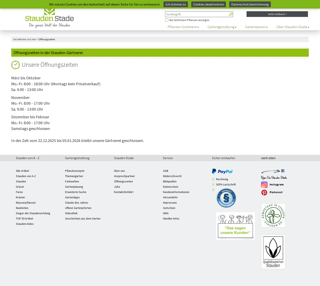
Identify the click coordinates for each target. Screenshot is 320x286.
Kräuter (20, 197)
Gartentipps (72, 197)
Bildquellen (170, 181)
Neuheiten (22, 208)
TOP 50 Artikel (24, 218)
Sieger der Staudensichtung (33, 213)
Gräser (20, 186)
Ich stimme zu (176, 4)
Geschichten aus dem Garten (82, 218)
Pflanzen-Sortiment (183, 27)
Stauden (21, 181)
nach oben (268, 158)
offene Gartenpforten (78, 208)
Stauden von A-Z (26, 176)
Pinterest (272, 192)
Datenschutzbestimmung (250, 4)
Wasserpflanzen (26, 202)
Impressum (170, 202)
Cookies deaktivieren (208, 4)
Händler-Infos (171, 218)
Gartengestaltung (222, 27)
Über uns (119, 171)
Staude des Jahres (76, 202)
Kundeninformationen (176, 192)
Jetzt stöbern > (277, 14)
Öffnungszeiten (123, 181)
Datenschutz (170, 186)
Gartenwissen (256, 27)
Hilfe (166, 213)
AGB (165, 171)
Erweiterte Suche (75, 192)
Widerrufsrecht (172, 176)
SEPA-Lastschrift (226, 184)
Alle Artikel (22, 171)
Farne (19, 192)
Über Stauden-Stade (292, 27)
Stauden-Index (24, 224)
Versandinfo (170, 197)
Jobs (117, 186)
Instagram (272, 185)
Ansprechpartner (124, 176)
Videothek (71, 213)
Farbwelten (72, 181)
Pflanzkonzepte (74, 171)
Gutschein (169, 208)
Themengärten (74, 176)
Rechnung (222, 179)
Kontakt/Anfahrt (123, 192)
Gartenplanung (74, 186)
